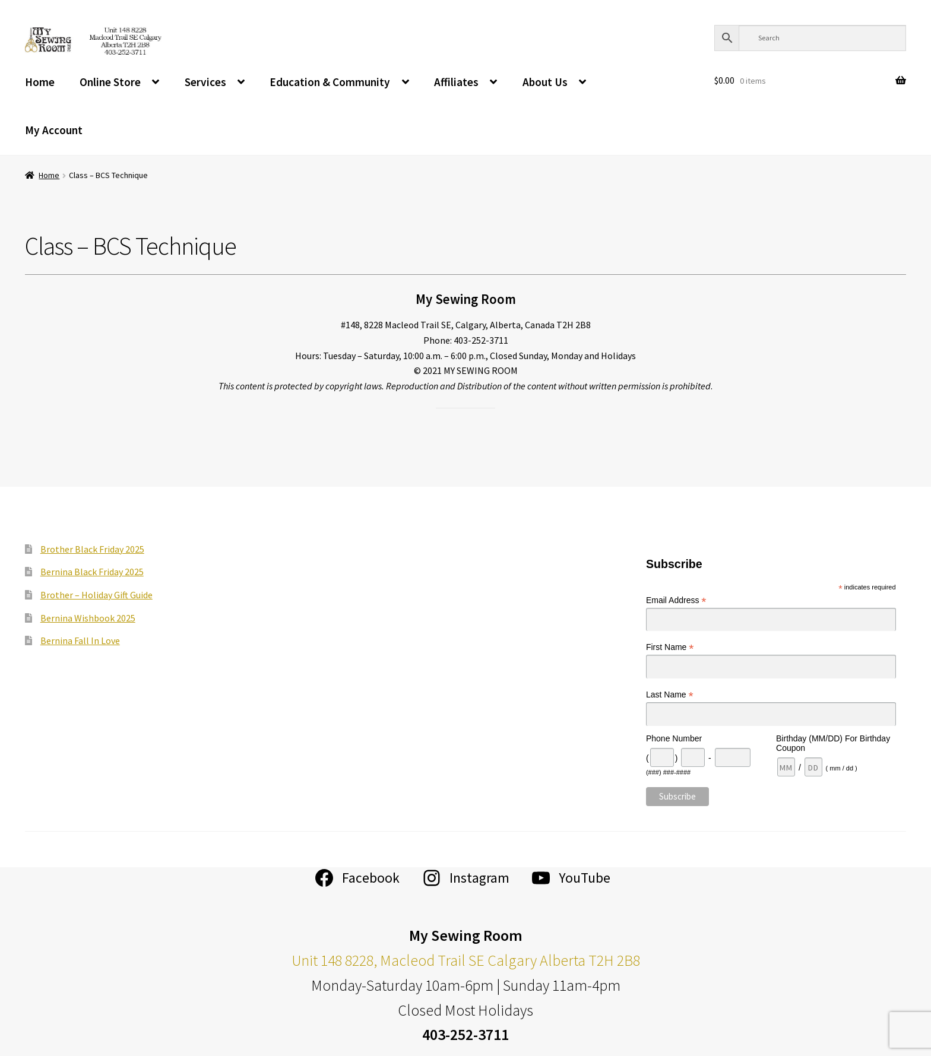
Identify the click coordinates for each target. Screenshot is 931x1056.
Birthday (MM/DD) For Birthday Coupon (833, 743)
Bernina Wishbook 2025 (87, 618)
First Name (670, 647)
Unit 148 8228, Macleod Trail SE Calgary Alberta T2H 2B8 (466, 960)
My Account (54, 130)
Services (205, 82)
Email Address (676, 600)
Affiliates (456, 82)
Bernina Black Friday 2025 (92, 572)
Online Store (110, 82)
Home (40, 82)
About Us (545, 82)
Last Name (670, 694)
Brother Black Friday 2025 (92, 549)
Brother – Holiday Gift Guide (96, 595)
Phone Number (674, 738)
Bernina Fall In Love (80, 640)
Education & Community (330, 82)
